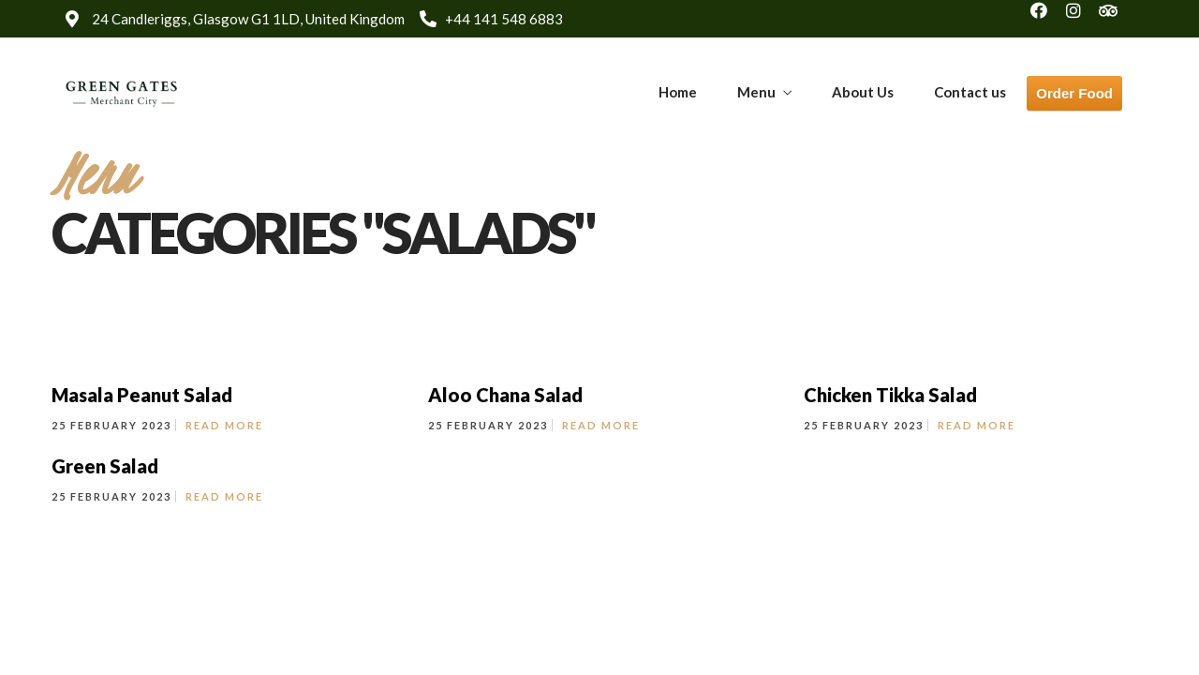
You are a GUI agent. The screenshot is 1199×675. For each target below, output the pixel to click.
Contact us (970, 91)
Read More (224, 425)
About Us (863, 91)
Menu (756, 91)
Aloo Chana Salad (505, 394)
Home (678, 91)
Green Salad (105, 466)
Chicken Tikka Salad (890, 394)
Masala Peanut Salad (142, 394)
